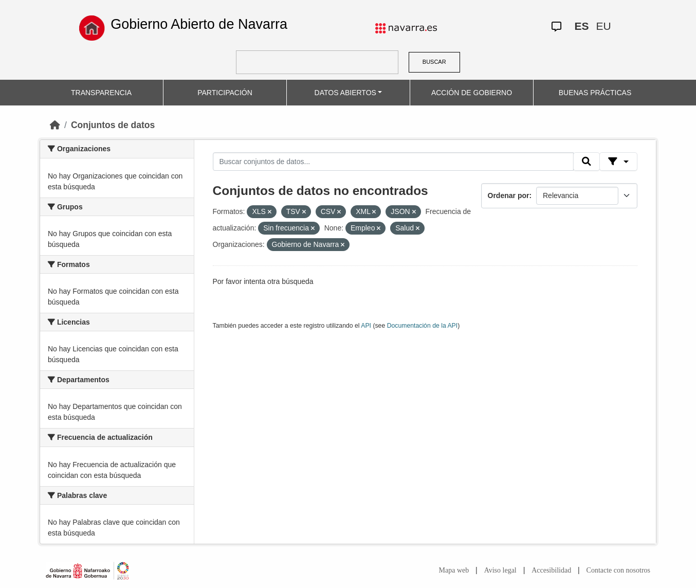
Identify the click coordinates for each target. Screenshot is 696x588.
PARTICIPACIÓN (224, 92)
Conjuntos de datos (113, 125)
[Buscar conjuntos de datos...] (393, 161)
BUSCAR (434, 62)
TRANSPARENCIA (101, 92)
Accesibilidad (551, 570)
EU (603, 26)
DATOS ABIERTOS (345, 92)
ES (582, 26)
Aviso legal (500, 570)
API (366, 325)
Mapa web (454, 570)
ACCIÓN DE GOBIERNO (471, 92)
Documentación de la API (422, 325)
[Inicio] (55, 125)
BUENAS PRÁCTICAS (595, 92)
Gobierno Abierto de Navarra (199, 24)
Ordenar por (508, 195)
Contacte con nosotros (618, 570)
